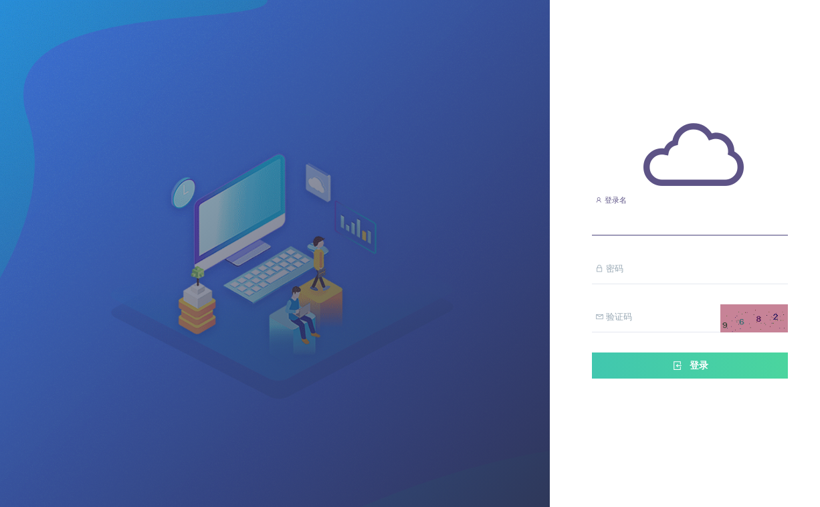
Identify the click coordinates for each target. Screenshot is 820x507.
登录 (690, 365)
